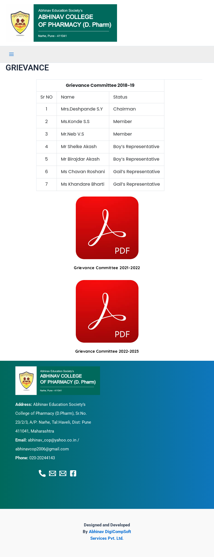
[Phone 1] (42, 473)
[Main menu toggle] (11, 54)
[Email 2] (62, 473)
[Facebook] (73, 473)
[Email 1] (52, 473)
